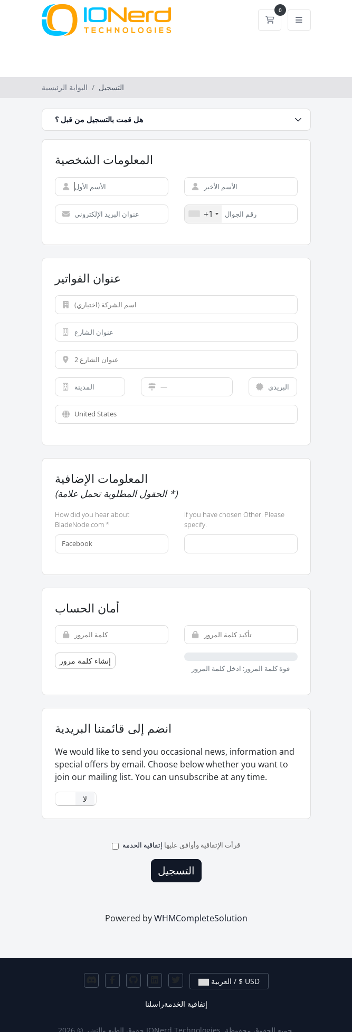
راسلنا (154, 1004)
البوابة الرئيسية (65, 87)
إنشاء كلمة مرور (85, 661)
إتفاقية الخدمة (142, 845)
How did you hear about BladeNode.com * (92, 520)
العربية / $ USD (229, 981)
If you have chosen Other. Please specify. (234, 520)
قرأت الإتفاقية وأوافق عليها (176, 845)
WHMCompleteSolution (201, 918)
